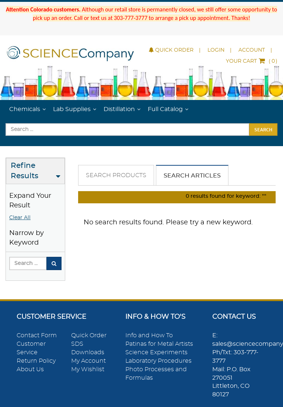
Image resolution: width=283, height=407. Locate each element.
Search (263, 129)
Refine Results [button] (24, 171)
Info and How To (149, 335)
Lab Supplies (72, 109)
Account (251, 50)
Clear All (20, 217)
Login (215, 50)
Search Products (116, 175)
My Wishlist (87, 369)
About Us (30, 369)
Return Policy (36, 361)
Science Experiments (156, 352)
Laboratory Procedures (158, 361)
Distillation (119, 109)
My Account (88, 361)
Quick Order (171, 50)
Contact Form (37, 335)
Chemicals (24, 109)
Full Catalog (165, 109)
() (251, 61)
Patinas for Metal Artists (159, 344)
